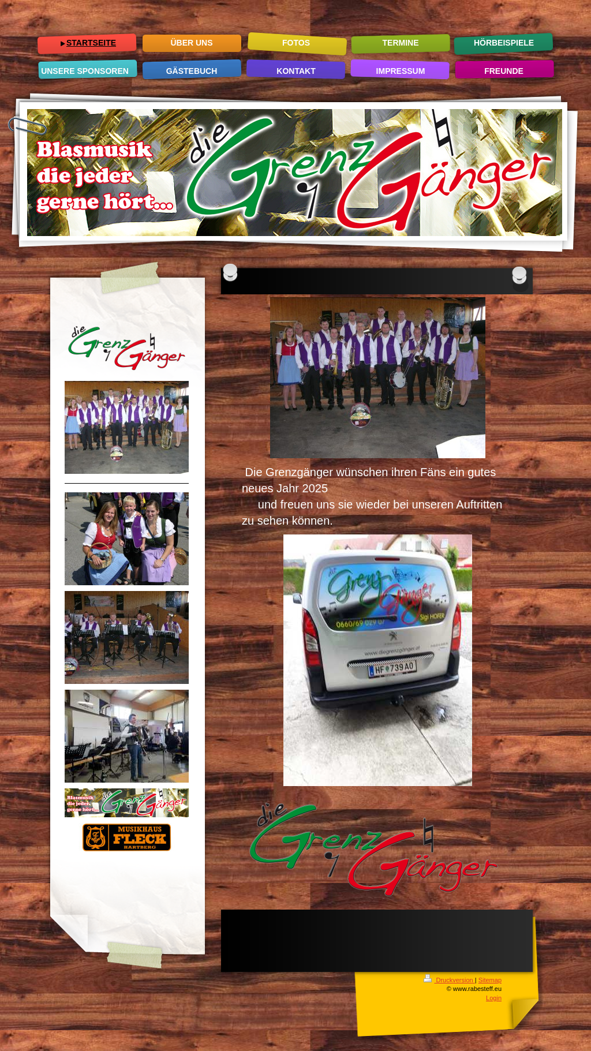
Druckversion (449, 980)
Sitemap (490, 980)
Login (494, 997)
